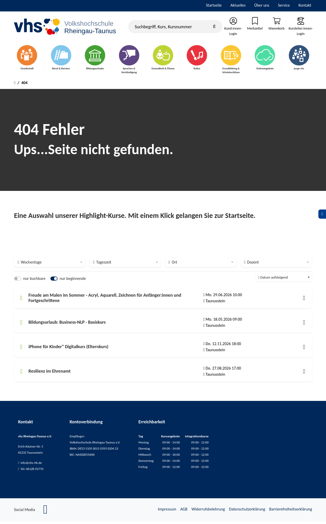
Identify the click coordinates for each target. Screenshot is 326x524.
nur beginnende (73, 281)
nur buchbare (34, 281)
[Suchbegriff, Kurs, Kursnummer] (175, 27)
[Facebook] (45, 514)
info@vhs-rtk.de (31, 465)
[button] (304, 300)
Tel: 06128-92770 (32, 471)
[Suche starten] (214, 27)
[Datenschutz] (322, 214)
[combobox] (50, 265)
